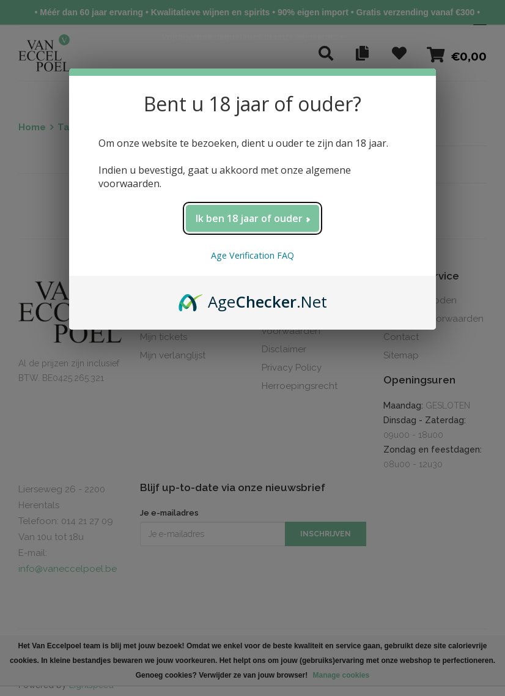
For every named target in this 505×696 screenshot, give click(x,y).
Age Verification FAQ (252, 255)
